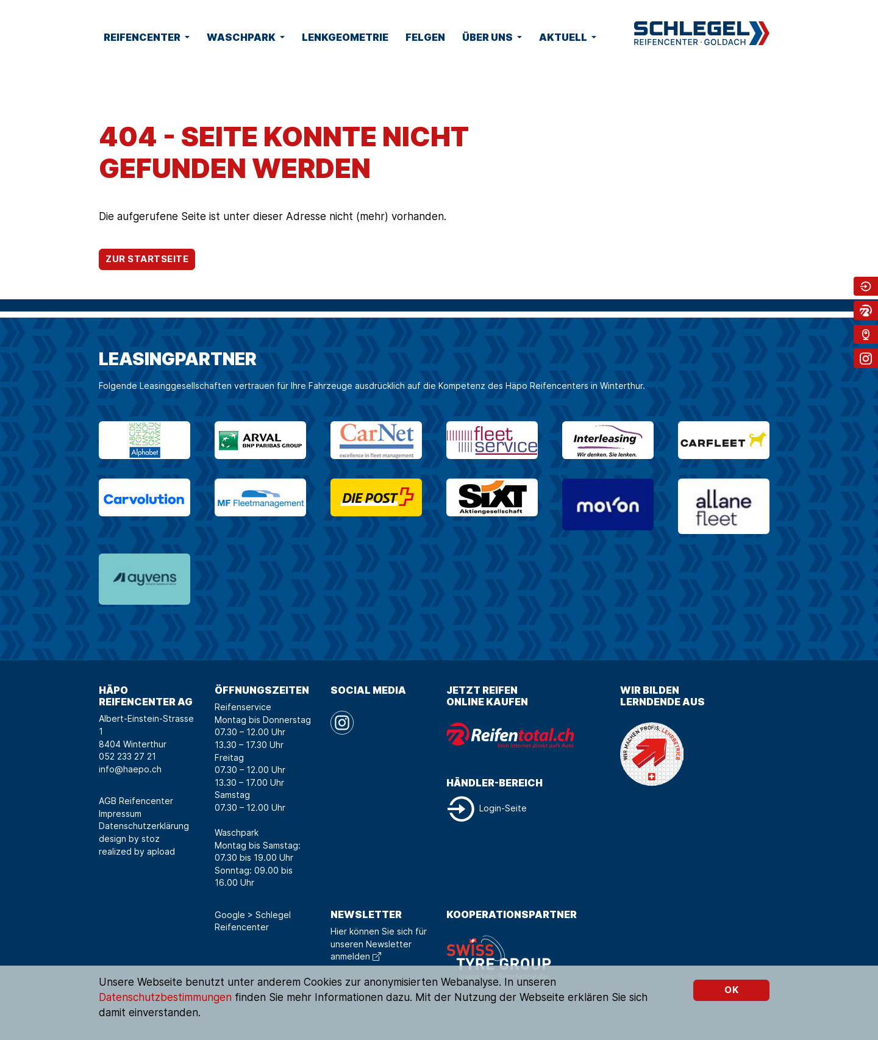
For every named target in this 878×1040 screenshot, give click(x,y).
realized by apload (137, 851)
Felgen (425, 37)
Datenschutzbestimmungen (165, 997)
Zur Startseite (146, 259)
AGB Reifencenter (136, 801)
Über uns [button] (488, 37)
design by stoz (129, 838)
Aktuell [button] (564, 37)
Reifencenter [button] (143, 37)
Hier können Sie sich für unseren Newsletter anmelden (378, 943)
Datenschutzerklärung (144, 826)
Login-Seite (486, 808)
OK (731, 989)
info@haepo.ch (130, 769)
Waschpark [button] (242, 37)
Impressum (120, 813)
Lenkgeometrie (345, 37)
